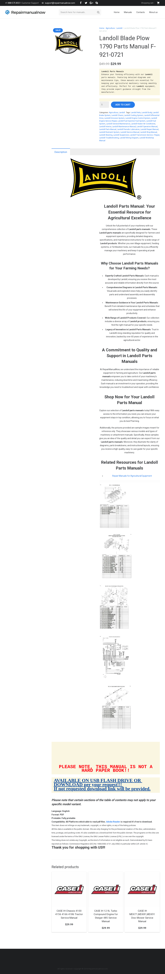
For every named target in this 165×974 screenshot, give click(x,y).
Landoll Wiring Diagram (129, 138)
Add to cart (122, 104)
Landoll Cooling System (133, 115)
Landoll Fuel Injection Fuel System (131, 121)
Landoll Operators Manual (147, 127)
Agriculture (110, 28)
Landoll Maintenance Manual (124, 127)
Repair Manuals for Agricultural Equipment (132, 476)
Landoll (119, 28)
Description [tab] (61, 151)
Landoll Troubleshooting (109, 138)
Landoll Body (147, 113)
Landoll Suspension (121, 135)
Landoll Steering (105, 135)
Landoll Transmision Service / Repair (144, 135)
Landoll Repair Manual (149, 129)
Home (101, 28)
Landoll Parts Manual (107, 129)
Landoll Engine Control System (137, 118)
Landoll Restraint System (109, 132)
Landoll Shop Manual (148, 132)
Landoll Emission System (114, 118)
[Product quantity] (104, 105)
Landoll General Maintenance (118, 124)
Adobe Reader (113, 825)
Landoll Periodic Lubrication (128, 129)
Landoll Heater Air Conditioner (143, 124)
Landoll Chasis (117, 115)
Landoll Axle (136, 113)
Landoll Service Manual (129, 132)
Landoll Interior (105, 127)
